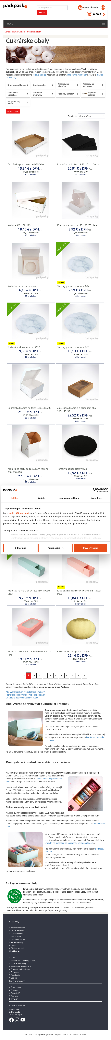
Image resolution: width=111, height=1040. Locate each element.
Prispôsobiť (55, 548)
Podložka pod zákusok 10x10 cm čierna (78, 164)
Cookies (14, 978)
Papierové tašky (17, 942)
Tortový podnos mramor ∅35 (73, 347)
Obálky (13, 945)
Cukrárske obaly (17, 934)
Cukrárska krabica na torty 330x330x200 (29, 408)
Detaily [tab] (42, 498)
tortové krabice (39, 75)
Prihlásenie (15, 972)
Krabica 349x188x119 (19, 225)
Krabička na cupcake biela (22, 286)
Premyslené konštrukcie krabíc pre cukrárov (25, 695)
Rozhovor (14, 996)
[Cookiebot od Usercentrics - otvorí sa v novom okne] (95, 490)
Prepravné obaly (17, 931)
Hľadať (42, 12)
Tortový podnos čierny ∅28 (72, 468)
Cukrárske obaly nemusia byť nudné (22, 698)
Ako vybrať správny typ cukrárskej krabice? (25, 692)
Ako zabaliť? (16, 993)
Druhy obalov (16, 987)
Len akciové (12, 111)
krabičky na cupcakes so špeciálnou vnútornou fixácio (69, 843)
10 (78, 676)
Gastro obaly (16, 937)
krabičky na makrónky (77, 75)
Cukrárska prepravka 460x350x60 (26, 164)
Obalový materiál (17, 948)
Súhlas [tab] (14, 498)
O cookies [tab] (96, 498)
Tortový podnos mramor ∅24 (73, 286)
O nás (13, 957)
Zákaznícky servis (18, 1005)
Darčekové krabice (18, 940)
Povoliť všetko (90, 548)
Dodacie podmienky (18, 963)
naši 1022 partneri (19, 513)
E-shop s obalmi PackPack (14, 32)
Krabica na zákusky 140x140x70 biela (77, 225)
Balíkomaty (15, 990)
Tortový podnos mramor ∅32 (24, 347)
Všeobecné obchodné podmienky (23, 961)
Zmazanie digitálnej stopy (20, 969)
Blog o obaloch (88, 7)
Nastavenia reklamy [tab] (69, 498)
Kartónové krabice (18, 928)
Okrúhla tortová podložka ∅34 (73, 651)
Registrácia (15, 975)
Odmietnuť (20, 548)
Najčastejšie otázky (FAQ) (21, 966)
